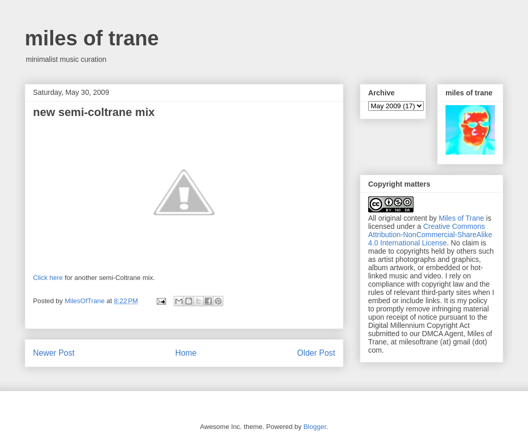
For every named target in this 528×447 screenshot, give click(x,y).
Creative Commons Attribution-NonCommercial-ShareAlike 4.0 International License (430, 234)
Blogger (314, 427)
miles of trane (92, 38)
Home (186, 353)
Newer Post (54, 353)
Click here (48, 278)
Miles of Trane (461, 218)
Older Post (316, 353)
